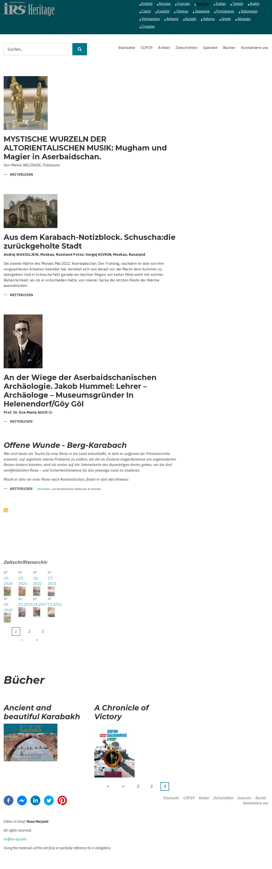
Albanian (243, 19)
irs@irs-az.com (15, 839)
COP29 (146, 47)
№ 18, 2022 (36, 578)
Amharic (172, 19)
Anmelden (43, 489)
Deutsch (202, 3)
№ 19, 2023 (22, 578)
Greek (226, 19)
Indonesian (249, 11)
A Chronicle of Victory (121, 712)
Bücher (229, 47)
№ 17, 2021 (51, 578)
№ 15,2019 (22, 602)
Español (163, 11)
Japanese (202, 11)
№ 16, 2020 (7, 604)
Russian (165, 3)
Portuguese (225, 11)
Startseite (126, 47)
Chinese (182, 11)
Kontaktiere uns (254, 47)
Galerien (210, 47)
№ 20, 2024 (7, 578)
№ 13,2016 (51, 602)
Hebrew (209, 19)
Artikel (164, 47)
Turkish (237, 3)
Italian (221, 3)
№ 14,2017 (36, 602)
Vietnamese (150, 19)
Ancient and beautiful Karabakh (42, 712)
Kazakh (190, 19)
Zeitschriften (186, 47)
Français (183, 3)
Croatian (148, 26)
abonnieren (6, 510)
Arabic (255, 3)
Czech (146, 11)
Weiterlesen (21, 175)
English (146, 3)
